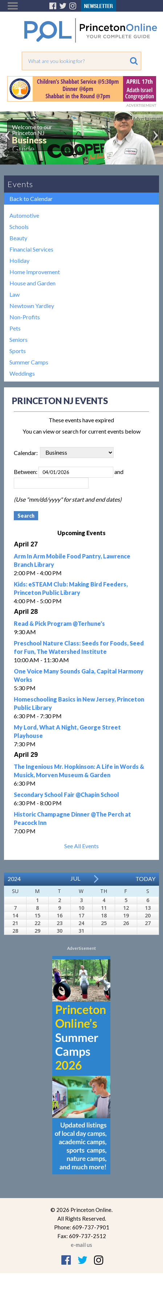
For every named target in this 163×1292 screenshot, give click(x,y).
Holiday (19, 260)
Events (20, 184)
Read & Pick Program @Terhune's (59, 623)
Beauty (18, 237)
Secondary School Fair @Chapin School (66, 794)
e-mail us (81, 1244)
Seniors (18, 339)
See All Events (81, 845)
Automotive (24, 215)
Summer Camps (28, 362)
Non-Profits (24, 316)
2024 (14, 878)
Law (14, 294)
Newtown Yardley (31, 305)
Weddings (22, 373)
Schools (19, 226)
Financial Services (31, 249)
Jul (75, 878)
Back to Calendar (31, 198)
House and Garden (32, 283)
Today (145, 878)
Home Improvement (34, 271)
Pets (15, 328)
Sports (17, 350)
